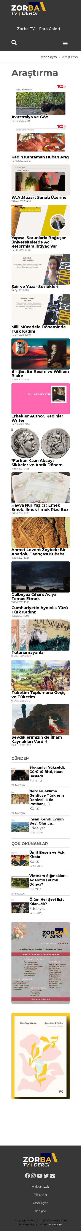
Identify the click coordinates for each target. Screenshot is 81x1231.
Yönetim (40, 1195)
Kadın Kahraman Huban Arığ (40, 157)
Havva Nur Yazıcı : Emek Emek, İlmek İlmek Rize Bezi (40, 507)
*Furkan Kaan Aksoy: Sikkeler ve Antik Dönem (37, 462)
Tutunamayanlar (28, 652)
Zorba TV (26, 29)
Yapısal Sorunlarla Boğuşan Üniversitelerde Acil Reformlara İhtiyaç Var (39, 242)
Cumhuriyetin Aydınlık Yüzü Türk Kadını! (39, 610)
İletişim (40, 1211)
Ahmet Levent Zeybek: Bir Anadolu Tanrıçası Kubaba (38, 551)
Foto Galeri (49, 29)
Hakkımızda (40, 1186)
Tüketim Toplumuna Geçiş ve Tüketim (38, 694)
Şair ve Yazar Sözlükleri (34, 286)
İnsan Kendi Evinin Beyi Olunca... (46, 821)
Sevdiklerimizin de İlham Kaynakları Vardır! (36, 739)
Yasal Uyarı (40, 1203)
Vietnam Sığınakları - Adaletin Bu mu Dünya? (48, 880)
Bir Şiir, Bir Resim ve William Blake (40, 373)
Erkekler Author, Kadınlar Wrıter (37, 418)
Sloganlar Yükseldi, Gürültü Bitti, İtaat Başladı (47, 771)
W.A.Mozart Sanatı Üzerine (39, 197)
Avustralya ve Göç (29, 117)
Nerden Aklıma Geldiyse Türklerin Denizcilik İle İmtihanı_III (46, 797)
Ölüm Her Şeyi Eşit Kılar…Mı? (46, 902)
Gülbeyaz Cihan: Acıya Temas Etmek (33, 596)
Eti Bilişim (55, 1224)
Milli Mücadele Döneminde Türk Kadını (38, 329)
